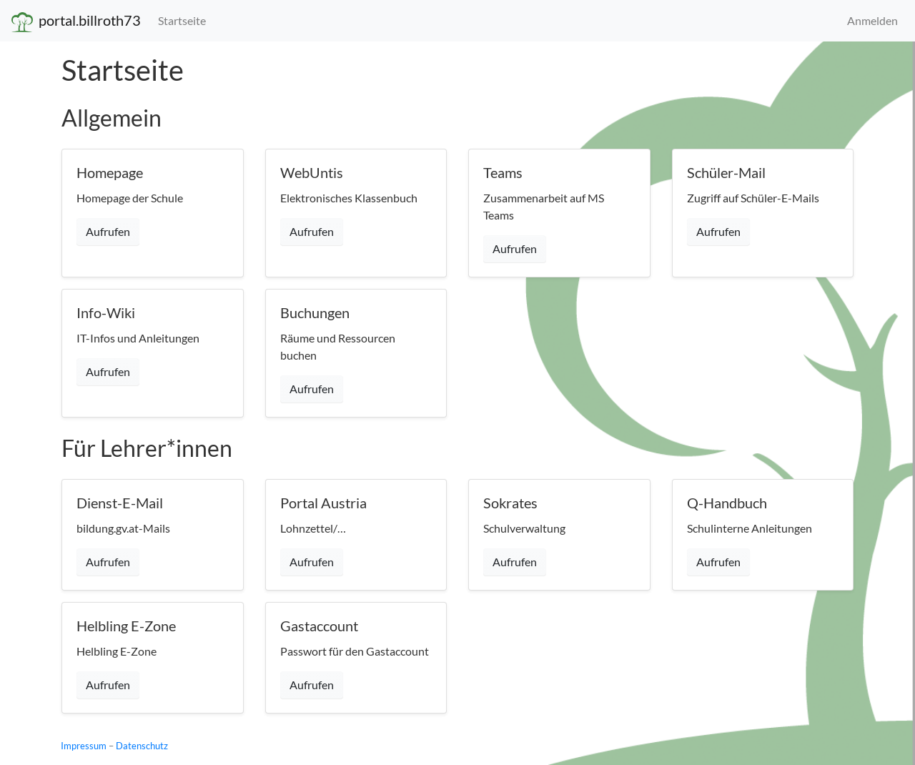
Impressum (84, 745)
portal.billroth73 (76, 21)
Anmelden (872, 20)
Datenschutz (142, 745)
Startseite (182, 20)
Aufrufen (108, 231)
